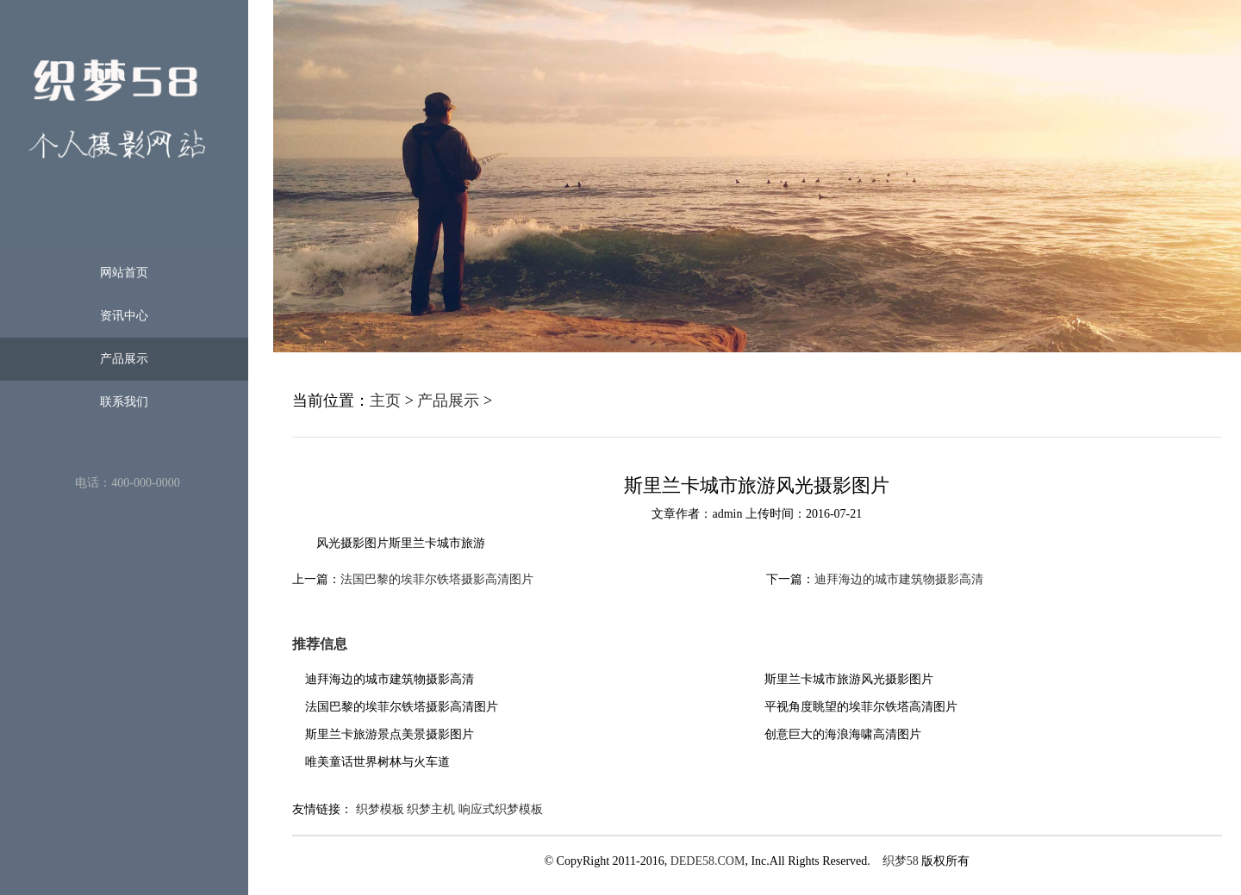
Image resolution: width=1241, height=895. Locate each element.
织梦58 (900, 861)
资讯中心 (124, 315)
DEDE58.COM (707, 861)
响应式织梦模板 (500, 809)
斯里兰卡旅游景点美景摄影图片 (389, 734)
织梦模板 (380, 809)
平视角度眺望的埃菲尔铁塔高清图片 (860, 706)
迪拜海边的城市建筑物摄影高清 (898, 579)
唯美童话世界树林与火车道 (377, 761)
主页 (385, 400)
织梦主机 (431, 809)
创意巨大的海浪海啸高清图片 (842, 734)
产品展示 (124, 358)
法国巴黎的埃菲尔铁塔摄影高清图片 (436, 579)
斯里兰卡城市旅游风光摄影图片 (848, 679)
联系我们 (124, 401)
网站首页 (124, 272)
